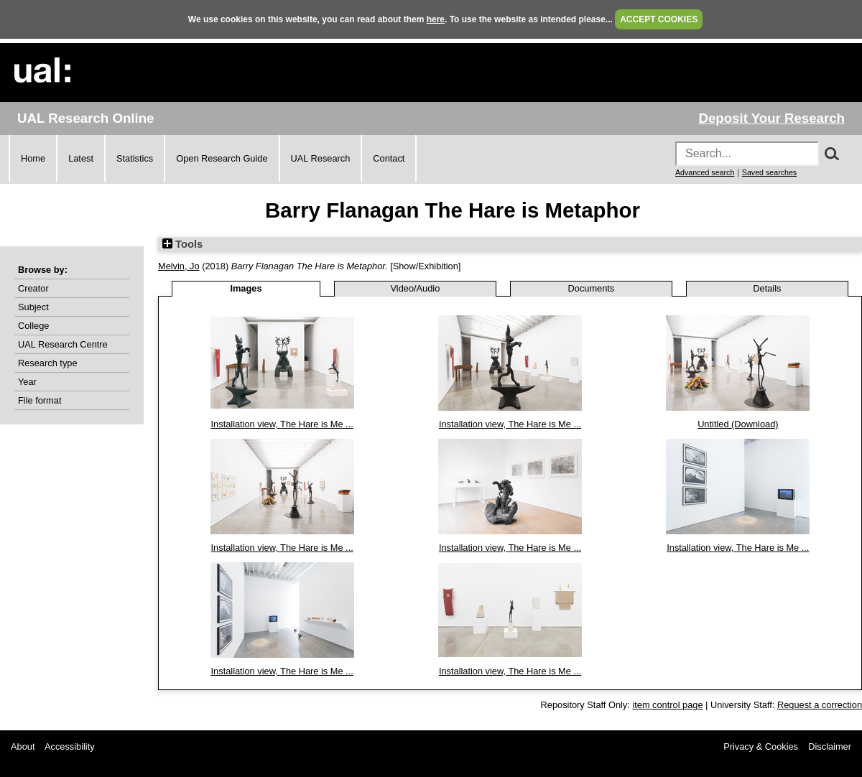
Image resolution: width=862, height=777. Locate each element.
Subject (33, 307)
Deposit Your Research (771, 118)
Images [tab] (245, 288)
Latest (80, 158)
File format (39, 400)
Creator (33, 288)
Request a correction (819, 704)
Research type (48, 363)
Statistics (134, 158)
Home (33, 158)
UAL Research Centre (63, 344)
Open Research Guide (221, 158)
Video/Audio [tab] (415, 288)
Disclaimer (829, 746)
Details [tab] (767, 288)
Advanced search (704, 172)
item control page (667, 704)
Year (27, 381)
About (22, 746)
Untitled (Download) (738, 424)
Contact (388, 158)
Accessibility (70, 746)
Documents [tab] (591, 288)
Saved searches (769, 172)
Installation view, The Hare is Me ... (282, 424)
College (33, 325)
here (436, 19)
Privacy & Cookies (760, 746)
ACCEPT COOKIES (659, 19)
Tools (182, 244)
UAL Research (321, 158)
